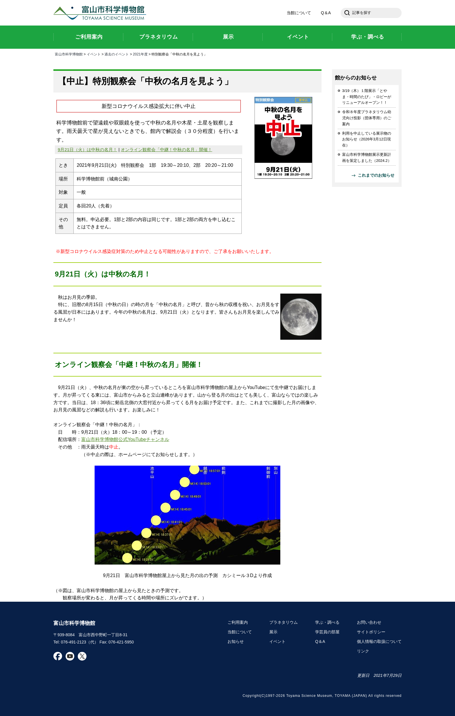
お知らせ (236, 641)
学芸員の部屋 (327, 632)
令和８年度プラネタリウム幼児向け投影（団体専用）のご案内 (366, 118)
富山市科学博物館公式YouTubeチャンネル (125, 439)
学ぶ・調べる (327, 622)
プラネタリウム (283, 622)
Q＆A (326, 12)
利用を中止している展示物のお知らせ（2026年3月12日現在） (366, 139)
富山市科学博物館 (101, 13)
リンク (363, 651)
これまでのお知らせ (376, 175)
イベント (94, 54)
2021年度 (140, 54)
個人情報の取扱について (379, 641)
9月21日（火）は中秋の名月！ (87, 149)
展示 (273, 632)
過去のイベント (116, 54)
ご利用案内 (238, 622)
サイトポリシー (371, 632)
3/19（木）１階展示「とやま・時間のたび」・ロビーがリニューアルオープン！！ (366, 96)
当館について (299, 12)
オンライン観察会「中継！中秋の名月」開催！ (166, 149)
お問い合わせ (369, 622)
